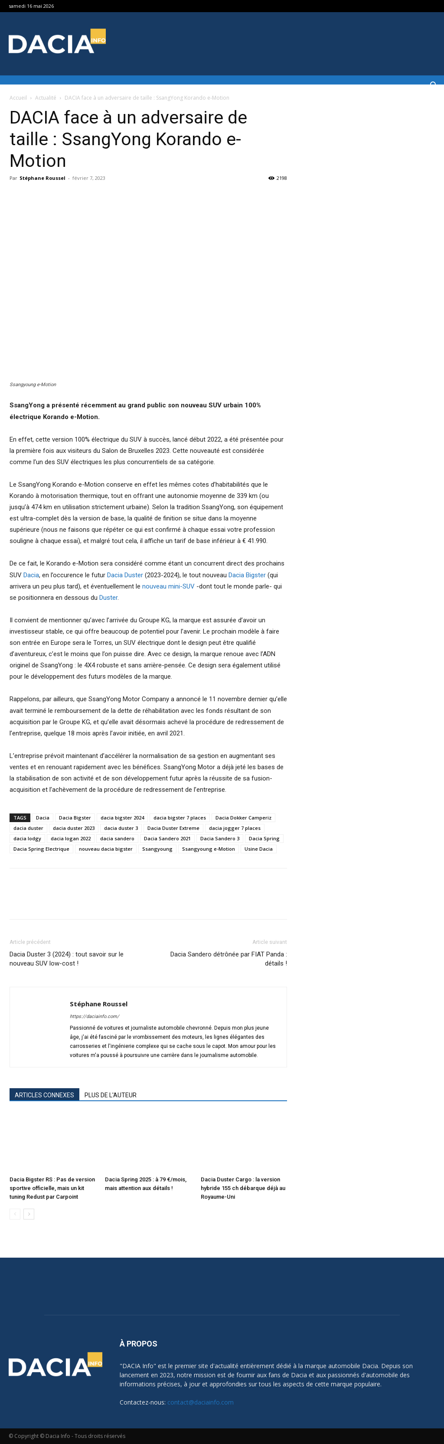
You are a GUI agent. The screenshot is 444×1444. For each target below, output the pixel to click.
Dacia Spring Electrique (41, 849)
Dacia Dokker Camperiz (243, 817)
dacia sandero (117, 838)
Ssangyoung (157, 849)
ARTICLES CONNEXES (44, 1095)
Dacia (31, 575)
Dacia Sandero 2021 (167, 838)
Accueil (18, 97)
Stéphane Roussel (42, 178)
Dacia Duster (125, 575)
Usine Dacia (259, 849)
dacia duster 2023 (74, 828)
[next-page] (28, 1214)
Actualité (45, 97)
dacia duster (28, 828)
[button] (433, 86)
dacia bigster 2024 (122, 817)
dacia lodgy (27, 838)
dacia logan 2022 (71, 838)
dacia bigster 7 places (179, 817)
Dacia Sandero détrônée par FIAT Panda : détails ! (228, 958)
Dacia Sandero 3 (219, 838)
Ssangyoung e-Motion (208, 849)
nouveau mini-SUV (168, 586)
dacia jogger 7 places (235, 828)
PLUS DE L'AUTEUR (111, 1095)
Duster (108, 598)
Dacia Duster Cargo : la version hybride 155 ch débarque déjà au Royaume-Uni (243, 1188)
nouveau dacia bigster (106, 849)
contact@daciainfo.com (200, 1402)
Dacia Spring (264, 838)
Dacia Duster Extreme (173, 828)
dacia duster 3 (121, 828)
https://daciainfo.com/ (94, 1016)
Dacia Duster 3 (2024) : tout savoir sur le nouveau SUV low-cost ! (67, 958)
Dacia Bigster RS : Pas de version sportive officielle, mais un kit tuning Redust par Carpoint (52, 1188)
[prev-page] (15, 1214)
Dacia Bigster (247, 575)
